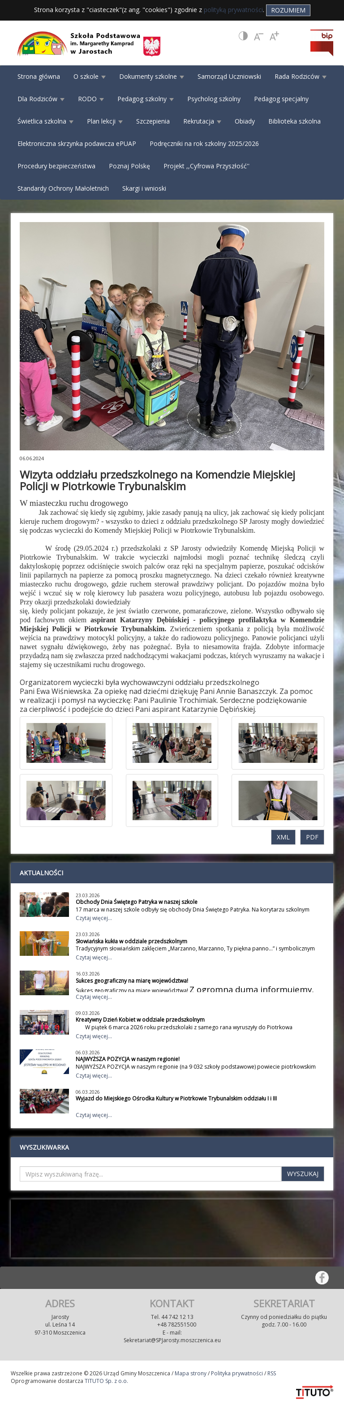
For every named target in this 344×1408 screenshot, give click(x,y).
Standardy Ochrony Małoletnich (63, 188)
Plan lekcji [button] (105, 121)
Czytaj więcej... (94, 918)
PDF (312, 837)
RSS (271, 1373)
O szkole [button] (89, 76)
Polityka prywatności (237, 1373)
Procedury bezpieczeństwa (56, 166)
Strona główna (38, 76)
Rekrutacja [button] (202, 121)
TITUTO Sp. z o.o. (105, 1381)
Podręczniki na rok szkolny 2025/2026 (204, 143)
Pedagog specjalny (281, 98)
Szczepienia (153, 121)
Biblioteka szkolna (294, 121)
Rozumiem (288, 10)
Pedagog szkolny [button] (145, 98)
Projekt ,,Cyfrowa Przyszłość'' (206, 166)
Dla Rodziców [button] (40, 98)
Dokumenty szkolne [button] (151, 76)
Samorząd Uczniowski (229, 76)
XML (283, 837)
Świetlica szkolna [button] (45, 121)
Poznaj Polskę (129, 166)
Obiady (245, 121)
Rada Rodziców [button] (301, 76)
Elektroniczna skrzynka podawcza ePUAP (76, 143)
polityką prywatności (233, 9)
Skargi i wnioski (144, 188)
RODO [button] (91, 98)
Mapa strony (190, 1373)
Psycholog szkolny (214, 98)
